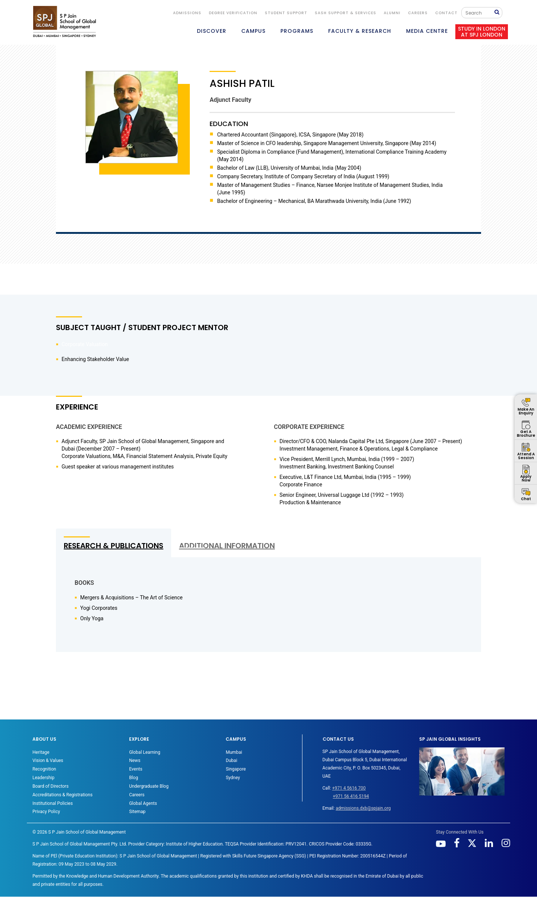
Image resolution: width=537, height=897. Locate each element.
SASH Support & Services (345, 13)
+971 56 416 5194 (351, 796)
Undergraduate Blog (149, 786)
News (134, 760)
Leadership (43, 777)
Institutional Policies (52, 803)
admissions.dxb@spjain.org (363, 808)
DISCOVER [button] (211, 31)
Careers (418, 13)
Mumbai (234, 752)
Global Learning (144, 752)
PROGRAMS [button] (296, 31)
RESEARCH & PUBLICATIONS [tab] (113, 545)
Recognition (44, 769)
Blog (133, 777)
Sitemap (137, 811)
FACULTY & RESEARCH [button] (359, 31)
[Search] (479, 12)
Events (135, 769)
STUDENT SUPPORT (286, 13)
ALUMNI (392, 13)
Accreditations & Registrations (62, 794)
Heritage (40, 752)
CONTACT (446, 13)
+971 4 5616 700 (349, 788)
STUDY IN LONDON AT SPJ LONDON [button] (481, 31)
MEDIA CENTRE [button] (427, 31)
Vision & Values (47, 760)
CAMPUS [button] (253, 31)
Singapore (236, 769)
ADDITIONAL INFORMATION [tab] (227, 545)
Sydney (233, 777)
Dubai (231, 760)
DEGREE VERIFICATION (233, 13)
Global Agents (143, 803)
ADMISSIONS (187, 13)
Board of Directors (50, 786)
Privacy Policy (46, 811)
